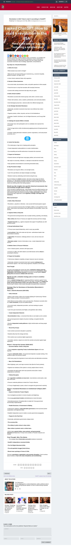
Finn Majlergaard (18, 18)
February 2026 (57, 75)
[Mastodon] (20, 53)
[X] (11, 53)
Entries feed (56, 207)
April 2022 (56, 108)
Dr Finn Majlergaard (58, 30)
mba (55, 170)
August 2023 (56, 102)
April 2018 (56, 132)
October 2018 (56, 123)
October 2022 (56, 105)
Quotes (66, 6)
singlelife (56, 185)
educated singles (57, 164)
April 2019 (56, 117)
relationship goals (57, 182)
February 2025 (57, 93)
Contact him (44, 6)
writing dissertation (58, 197)
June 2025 (56, 84)
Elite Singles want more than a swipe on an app (45, 504)
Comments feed (57, 210)
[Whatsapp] (25, 53)
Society (55, 188)
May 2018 (56, 129)
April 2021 (56, 111)
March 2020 (56, 114)
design (55, 158)
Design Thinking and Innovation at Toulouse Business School (10, 505)
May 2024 (56, 96)
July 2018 (56, 126)
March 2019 (56, 120)
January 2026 (56, 78)
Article (55, 139)
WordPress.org (57, 213)
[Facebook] (8, 53)
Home (38, 6)
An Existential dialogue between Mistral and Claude (21, 504)
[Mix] (23, 53)
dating (55, 151)
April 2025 (56, 90)
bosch (55, 148)
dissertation (56, 161)
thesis (55, 191)
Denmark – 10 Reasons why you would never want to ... (22, 1)
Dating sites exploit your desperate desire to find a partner (33, 505)
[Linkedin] (15, 53)
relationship (56, 179)
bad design (56, 142)
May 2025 (56, 87)
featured (55, 167)
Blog (55, 145)
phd (55, 176)
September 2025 (57, 81)
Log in (55, 204)
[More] (27, 53)
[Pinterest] (18, 53)
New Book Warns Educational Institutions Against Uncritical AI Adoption (60, 58)
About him (59, 6)
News (55, 173)
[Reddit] (13, 53)
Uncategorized (34, 18)
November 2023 (57, 99)
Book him (52, 6)
